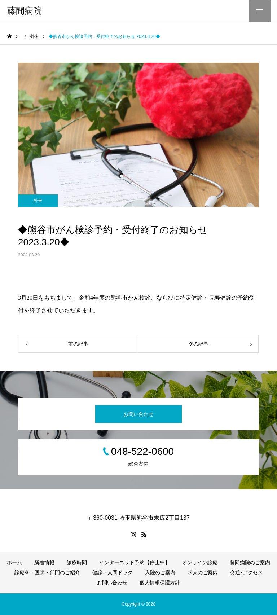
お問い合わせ (138, 414)
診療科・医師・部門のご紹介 (47, 572)
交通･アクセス (246, 572)
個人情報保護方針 (160, 582)
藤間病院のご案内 (250, 562)
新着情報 (44, 562)
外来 (38, 200)
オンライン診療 (199, 562)
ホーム (14, 562)
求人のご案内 (203, 572)
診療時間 (77, 562)
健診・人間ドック (112, 572)
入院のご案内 (160, 572)
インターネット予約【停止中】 (134, 562)
